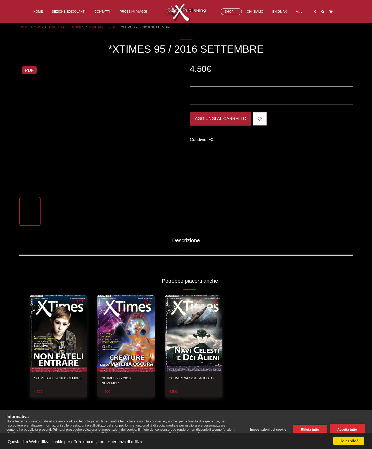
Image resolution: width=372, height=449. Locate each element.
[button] (314, 11)
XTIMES (78, 27)
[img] (58, 333)
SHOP (39, 27)
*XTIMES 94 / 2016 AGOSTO (191, 378)
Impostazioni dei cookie (268, 429)
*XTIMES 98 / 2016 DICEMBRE (58, 378)
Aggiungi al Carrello (220, 118)
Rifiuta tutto (310, 429)
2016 (112, 27)
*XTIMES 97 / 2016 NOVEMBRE (116, 380)
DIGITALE (96, 27)
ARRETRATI (57, 27)
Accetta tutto (347, 429)
